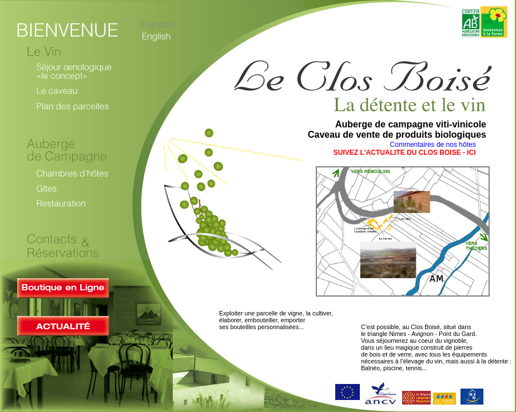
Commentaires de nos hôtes (434, 145)
